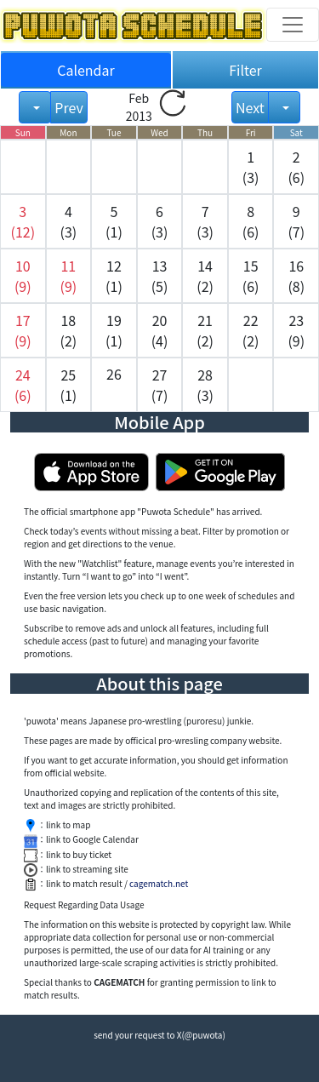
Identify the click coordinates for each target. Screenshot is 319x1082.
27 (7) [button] (159, 384)
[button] (23, 221)
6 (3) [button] (159, 221)
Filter (245, 70)
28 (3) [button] (205, 384)
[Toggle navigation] (293, 25)
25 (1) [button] (68, 384)
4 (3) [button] (68, 221)
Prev (68, 107)
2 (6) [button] (296, 166)
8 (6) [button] (250, 221)
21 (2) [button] (205, 330)
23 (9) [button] (296, 330)
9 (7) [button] (296, 221)
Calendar (86, 70)
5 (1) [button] (113, 221)
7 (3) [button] (205, 221)
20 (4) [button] (159, 330)
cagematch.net (158, 883)
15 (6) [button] (250, 275)
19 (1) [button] (113, 330)
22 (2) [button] (250, 330)
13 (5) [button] (159, 275)
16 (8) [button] (296, 275)
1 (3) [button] (250, 166)
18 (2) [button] (68, 330)
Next (250, 107)
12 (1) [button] (113, 275)
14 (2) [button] (205, 275)
